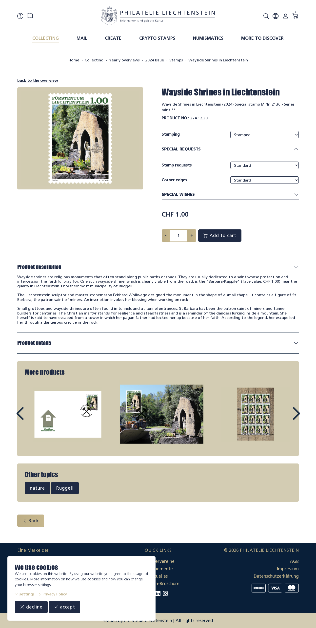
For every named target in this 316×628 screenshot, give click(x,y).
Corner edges (174, 180)
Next (285, 418)
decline (31, 607)
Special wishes (230, 194)
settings (25, 594)
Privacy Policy (52, 594)
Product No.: (175, 118)
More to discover (262, 38)
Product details (34, 342)
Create (113, 38)
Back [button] (30, 520)
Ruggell (65, 488)
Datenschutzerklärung (276, 576)
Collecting (45, 38)
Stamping (171, 134)
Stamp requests (177, 165)
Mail (82, 38)
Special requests (230, 149)
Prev (31, 418)
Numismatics (208, 38)
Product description (39, 266)
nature (37, 488)
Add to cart (219, 235)
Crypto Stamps (157, 38)
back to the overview (37, 80)
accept (64, 607)
